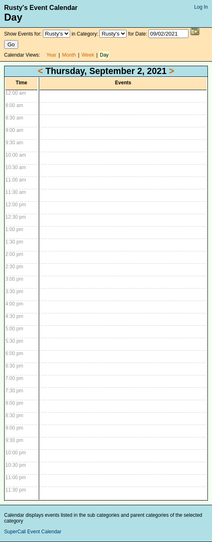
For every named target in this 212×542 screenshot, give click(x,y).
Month (69, 55)
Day (104, 55)
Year (52, 55)
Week (88, 55)
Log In (201, 7)
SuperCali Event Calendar (32, 532)
